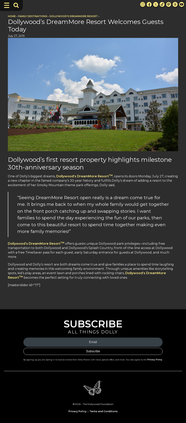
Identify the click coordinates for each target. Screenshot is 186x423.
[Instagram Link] (142, 4)
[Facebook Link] (149, 4)
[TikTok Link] (162, 4)
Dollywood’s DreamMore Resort (84, 176)
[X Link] (155, 4)
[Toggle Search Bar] (16, 5)
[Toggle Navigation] (6, 5)
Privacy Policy (154, 359)
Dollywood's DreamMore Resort (74, 16)
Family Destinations (32, 16)
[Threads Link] (175, 4)
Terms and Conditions (103, 411)
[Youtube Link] (181, 4)
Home (12, 16)
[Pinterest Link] (168, 4)
